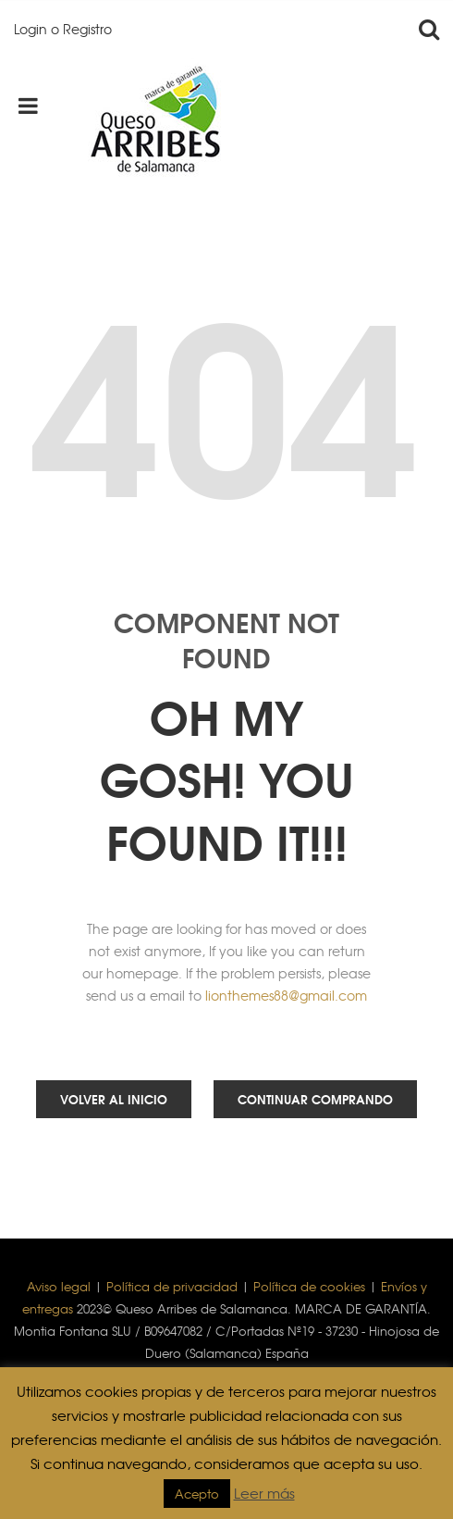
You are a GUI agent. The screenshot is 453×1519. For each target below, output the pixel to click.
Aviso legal (59, 1286)
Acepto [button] (197, 1493)
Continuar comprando (315, 1098)
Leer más (264, 1493)
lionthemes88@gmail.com (286, 995)
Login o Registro (63, 28)
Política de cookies (309, 1286)
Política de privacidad (172, 1286)
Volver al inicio (113, 1098)
